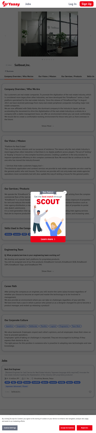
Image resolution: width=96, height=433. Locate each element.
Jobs (28, 4)
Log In (72, 4)
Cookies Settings (10, 429)
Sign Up (87, 4)
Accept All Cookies (67, 429)
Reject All (84, 429)
